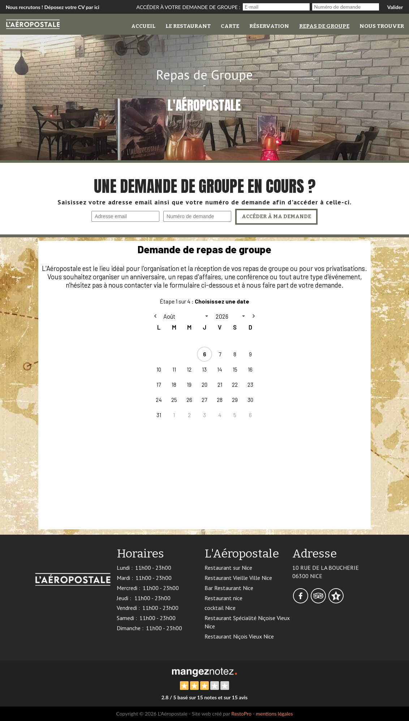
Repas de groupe (324, 26)
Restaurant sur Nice (228, 567)
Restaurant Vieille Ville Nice (238, 577)
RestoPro (241, 714)
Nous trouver (382, 26)
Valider (395, 7)
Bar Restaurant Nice (228, 587)
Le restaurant (188, 26)
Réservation (269, 26)
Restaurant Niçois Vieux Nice (239, 636)
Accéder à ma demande (275, 217)
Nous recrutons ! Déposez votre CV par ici (52, 7)
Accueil (143, 26)
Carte (230, 26)
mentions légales (274, 714)
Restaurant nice (223, 598)
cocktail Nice (220, 607)
